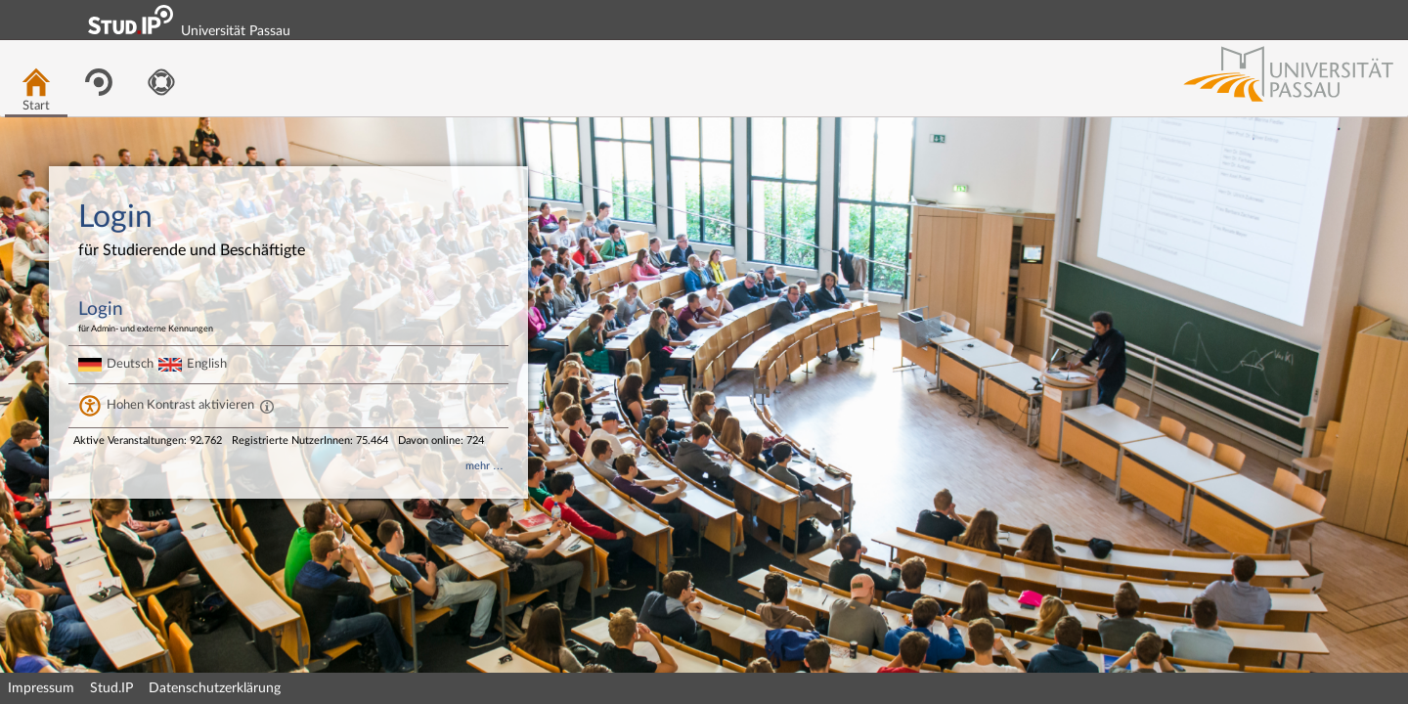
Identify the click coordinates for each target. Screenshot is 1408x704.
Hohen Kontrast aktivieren (180, 405)
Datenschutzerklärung (215, 688)
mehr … (484, 466)
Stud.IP (111, 688)
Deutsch (130, 364)
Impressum (41, 688)
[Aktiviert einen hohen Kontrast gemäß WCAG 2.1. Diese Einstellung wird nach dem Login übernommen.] (267, 406)
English (207, 364)
